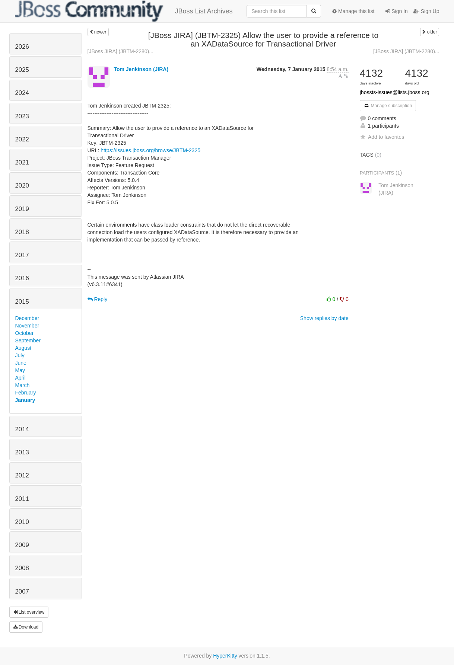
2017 (22, 255)
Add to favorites (382, 137)
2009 (22, 545)
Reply (98, 299)
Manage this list (353, 11)
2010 (22, 521)
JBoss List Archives (124, 11)
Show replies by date (324, 318)
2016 (22, 278)
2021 (22, 162)
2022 (22, 139)
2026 (22, 46)
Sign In (396, 11)
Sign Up (426, 11)
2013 (22, 452)
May (20, 370)
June (20, 363)
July (20, 355)
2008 (22, 568)
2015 (22, 301)
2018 (22, 232)
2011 (22, 498)
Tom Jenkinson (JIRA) (141, 69)
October (24, 333)
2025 (22, 69)
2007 (22, 591)
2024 (22, 92)
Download (26, 627)
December (27, 318)
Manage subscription (388, 105)
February (25, 393)
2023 (22, 116)
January (25, 400)
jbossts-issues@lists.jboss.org (394, 92)
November (27, 326)
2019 (22, 208)
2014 (22, 429)
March (22, 385)
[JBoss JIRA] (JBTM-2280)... (120, 51)
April (20, 378)
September (28, 340)
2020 (22, 185)
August (23, 348)
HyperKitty (225, 656)
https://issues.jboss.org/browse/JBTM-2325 (150, 150)
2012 (22, 475)
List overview (29, 612)
